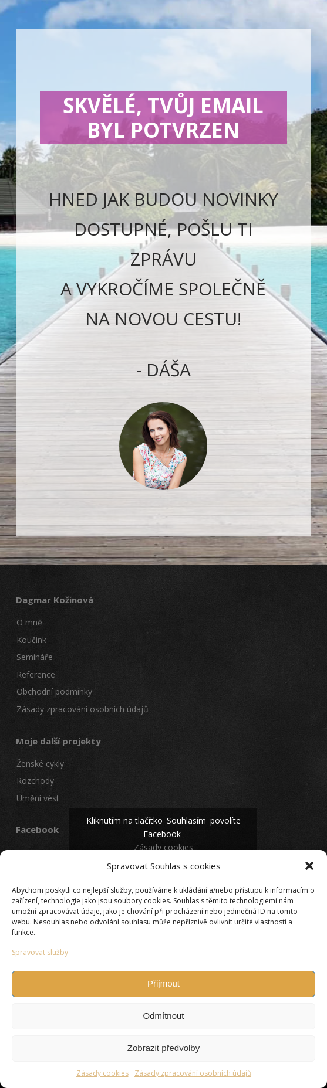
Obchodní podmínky (54, 691)
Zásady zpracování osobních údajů (192, 1073)
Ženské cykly (40, 763)
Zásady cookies (102, 1073)
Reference (35, 674)
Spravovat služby (40, 952)
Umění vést (37, 798)
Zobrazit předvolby (163, 1048)
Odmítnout (163, 1016)
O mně (29, 622)
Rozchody (35, 780)
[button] (309, 866)
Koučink (31, 639)
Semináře (34, 656)
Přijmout (163, 983)
